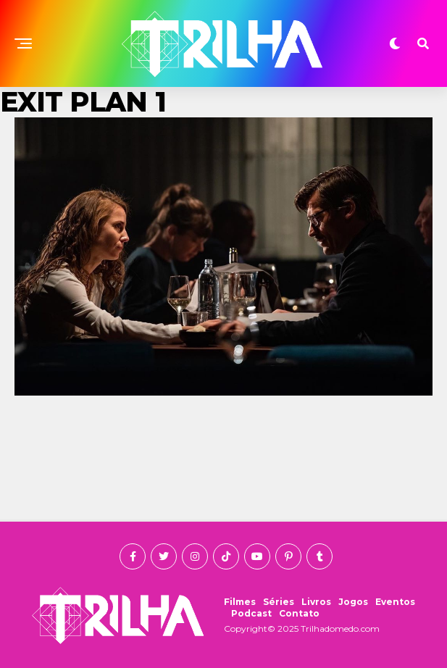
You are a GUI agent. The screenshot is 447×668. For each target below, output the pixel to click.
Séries (278, 601)
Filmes (240, 601)
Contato (299, 613)
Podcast (251, 613)
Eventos (395, 601)
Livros (316, 601)
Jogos (353, 601)
